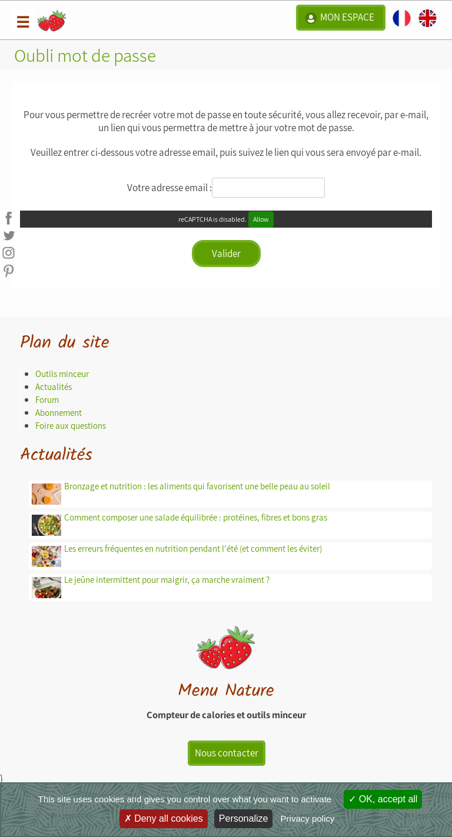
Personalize (243, 818)
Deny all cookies (163, 818)
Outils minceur (62, 373)
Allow (261, 219)
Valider (226, 253)
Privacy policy (308, 818)
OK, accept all (382, 799)
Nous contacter (226, 752)
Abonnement (58, 412)
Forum (47, 399)
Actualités (53, 386)
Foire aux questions (70, 425)
